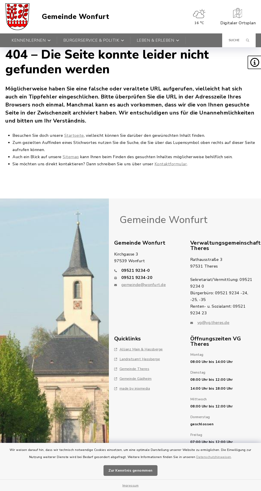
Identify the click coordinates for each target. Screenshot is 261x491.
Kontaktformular (171, 164)
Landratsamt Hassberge (137, 359)
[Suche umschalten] (239, 40)
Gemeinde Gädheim (133, 378)
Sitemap (71, 157)
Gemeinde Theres (131, 368)
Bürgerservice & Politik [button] (93, 40)
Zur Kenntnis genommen (130, 470)
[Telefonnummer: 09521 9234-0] (147, 270)
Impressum (130, 485)
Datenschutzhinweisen (213, 457)
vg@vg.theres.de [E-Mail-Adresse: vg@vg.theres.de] (213, 322)
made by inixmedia (132, 388)
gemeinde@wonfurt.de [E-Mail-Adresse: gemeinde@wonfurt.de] (143, 284)
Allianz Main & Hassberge (138, 349)
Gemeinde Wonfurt (75, 16)
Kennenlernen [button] (31, 40)
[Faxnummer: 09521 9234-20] (147, 277)
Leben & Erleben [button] (158, 40)
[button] (254, 62)
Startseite (74, 135)
